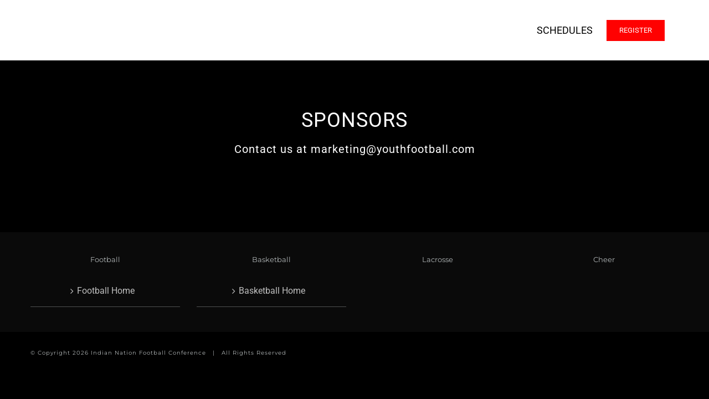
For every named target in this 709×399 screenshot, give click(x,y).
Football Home (106, 290)
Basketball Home (272, 290)
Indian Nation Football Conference (148, 352)
